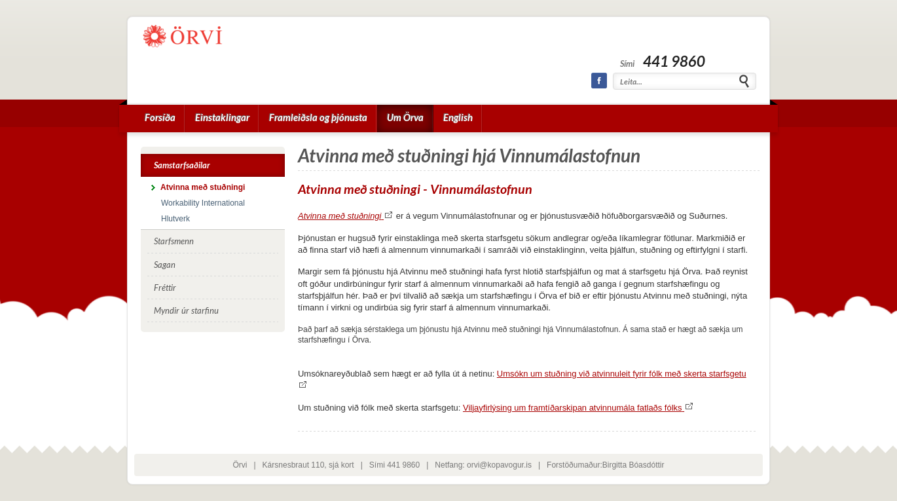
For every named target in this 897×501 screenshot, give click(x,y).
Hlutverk (175, 218)
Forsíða (160, 117)
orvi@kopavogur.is (499, 465)
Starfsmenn (174, 241)
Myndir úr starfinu (186, 310)
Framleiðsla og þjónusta (318, 117)
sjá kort (341, 465)
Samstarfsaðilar (182, 165)
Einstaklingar (222, 117)
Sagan (164, 264)
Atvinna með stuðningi (346, 216)
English (458, 117)
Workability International (203, 203)
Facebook (599, 80)
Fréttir (165, 287)
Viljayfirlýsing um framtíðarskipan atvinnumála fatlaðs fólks (578, 408)
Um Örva (405, 117)
